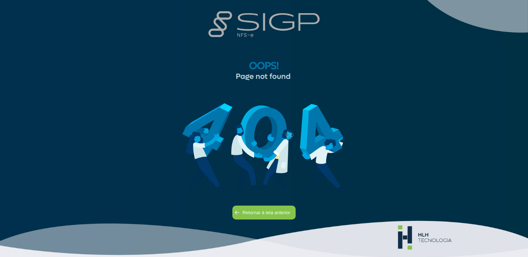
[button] (264, 213)
